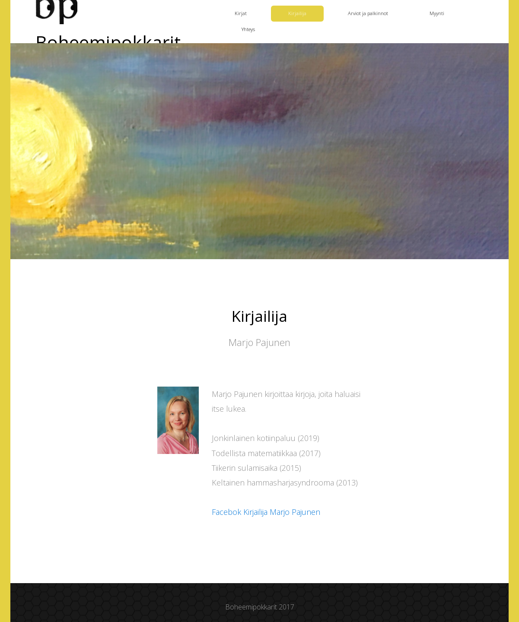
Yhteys (248, 29)
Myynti (437, 13)
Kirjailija (297, 13)
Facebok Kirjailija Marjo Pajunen (266, 512)
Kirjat (241, 13)
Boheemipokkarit (108, 43)
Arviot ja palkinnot (368, 13)
